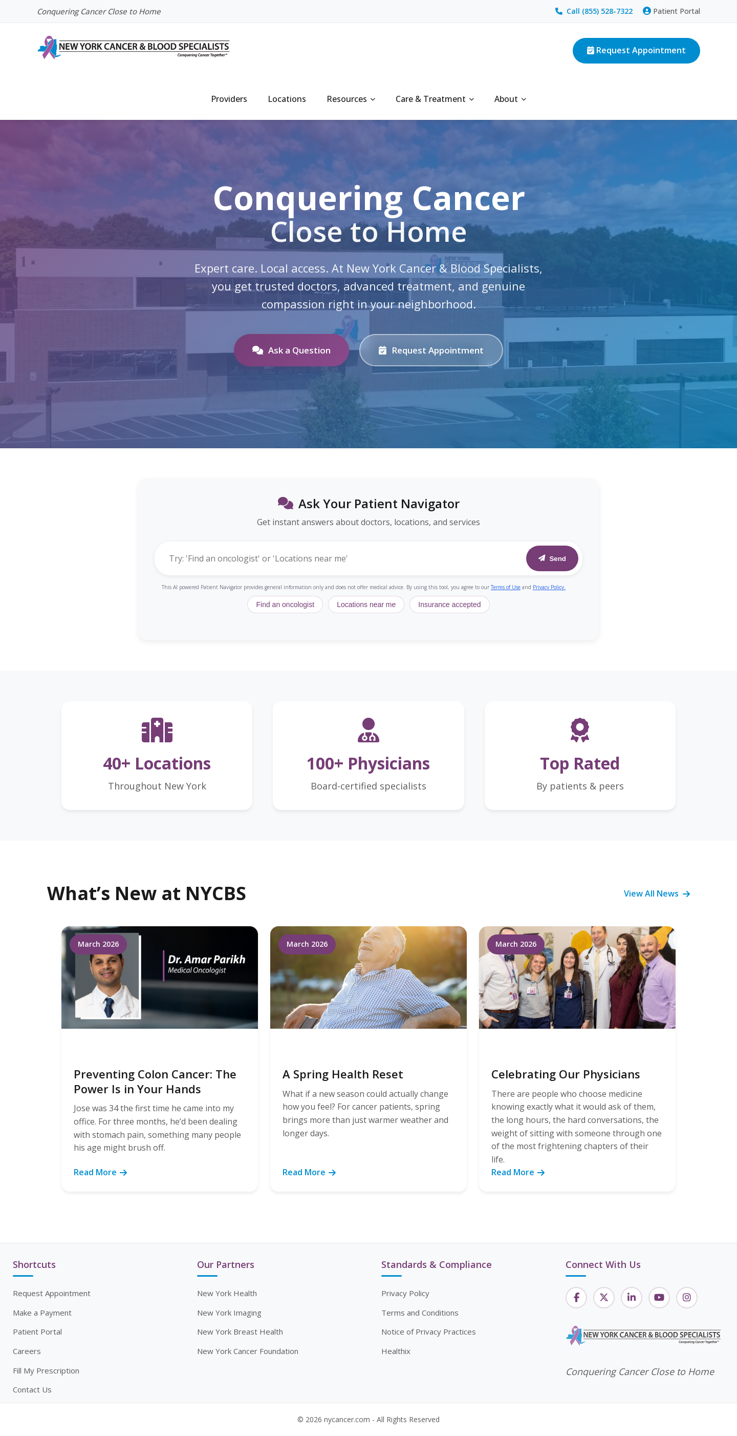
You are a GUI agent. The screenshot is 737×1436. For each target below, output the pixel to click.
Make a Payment (42, 1312)
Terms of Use (506, 587)
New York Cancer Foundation (247, 1351)
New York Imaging (229, 1312)
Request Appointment (636, 50)
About (510, 99)
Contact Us (32, 1389)
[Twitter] (604, 1297)
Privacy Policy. (549, 587)
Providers (229, 99)
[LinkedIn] (631, 1297)
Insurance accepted (449, 604)
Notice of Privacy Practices (428, 1331)
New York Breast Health (240, 1331)
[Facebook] (576, 1297)
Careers (27, 1351)
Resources (351, 99)
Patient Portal (671, 11)
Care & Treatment (435, 99)
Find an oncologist (285, 604)
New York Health (227, 1293)
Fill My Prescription (46, 1370)
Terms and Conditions (420, 1312)
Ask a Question (291, 350)
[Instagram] (687, 1297)
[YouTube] (659, 1297)
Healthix (395, 1351)
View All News (657, 893)
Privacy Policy (405, 1293)
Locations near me (366, 604)
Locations (287, 99)
